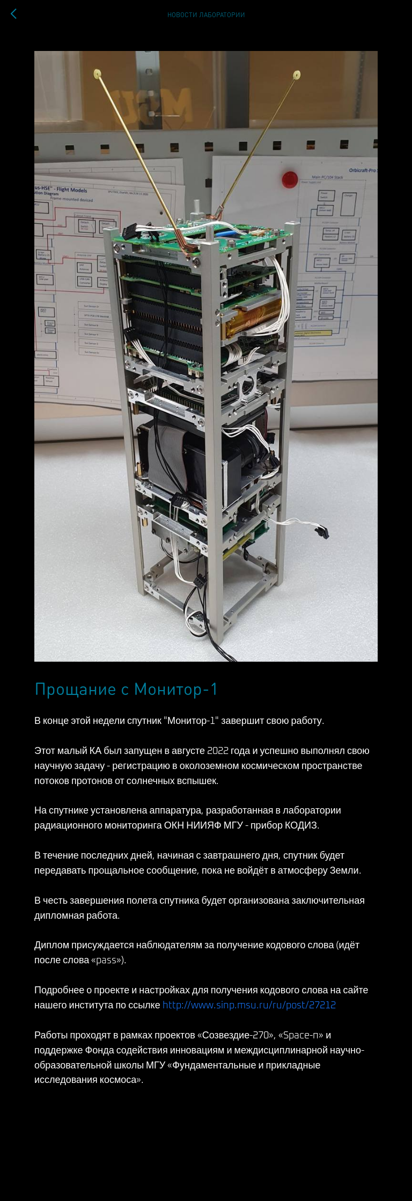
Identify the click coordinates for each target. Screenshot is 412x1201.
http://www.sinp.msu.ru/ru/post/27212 (249, 1005)
